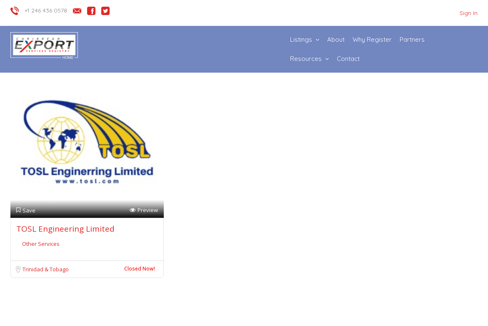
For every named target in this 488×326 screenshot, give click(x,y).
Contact (348, 59)
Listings (301, 39)
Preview (144, 210)
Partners (412, 39)
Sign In (469, 13)
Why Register (372, 39)
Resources (306, 59)
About (336, 39)
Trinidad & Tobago (46, 269)
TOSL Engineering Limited (65, 228)
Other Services (41, 244)
